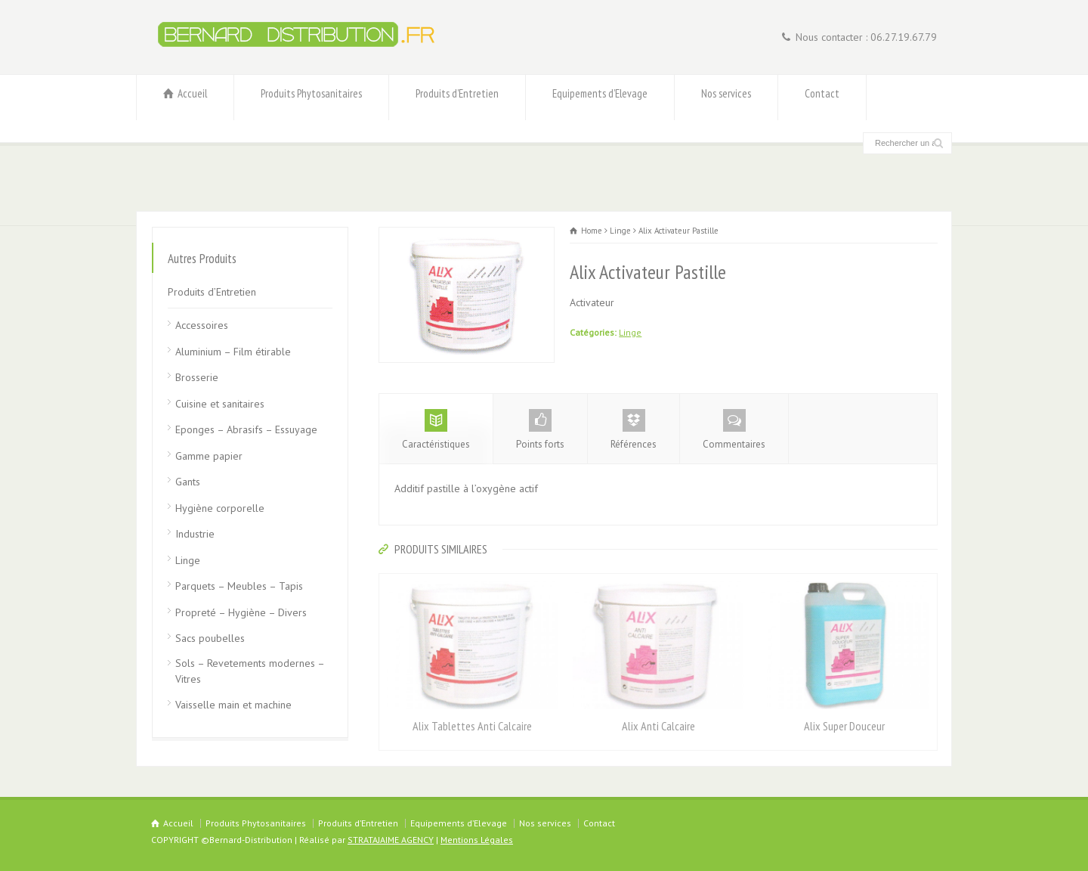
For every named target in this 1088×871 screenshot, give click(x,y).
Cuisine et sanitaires (219, 404)
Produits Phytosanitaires (311, 98)
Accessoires (201, 325)
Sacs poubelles (210, 638)
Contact (822, 98)
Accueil (185, 98)
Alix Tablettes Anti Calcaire (472, 725)
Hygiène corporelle (219, 508)
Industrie (195, 534)
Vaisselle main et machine (233, 704)
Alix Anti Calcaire (658, 725)
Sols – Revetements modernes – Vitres (249, 671)
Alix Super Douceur (844, 725)
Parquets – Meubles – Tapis (239, 586)
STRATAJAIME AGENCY (391, 839)
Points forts (540, 430)
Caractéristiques (436, 430)
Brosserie (196, 377)
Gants (187, 481)
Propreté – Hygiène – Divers (241, 612)
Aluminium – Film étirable (233, 351)
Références (633, 430)
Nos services (726, 98)
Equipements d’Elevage (600, 98)
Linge (630, 332)
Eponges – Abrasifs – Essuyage (246, 429)
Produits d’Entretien (457, 98)
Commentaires (734, 430)
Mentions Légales (476, 839)
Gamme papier (209, 456)
